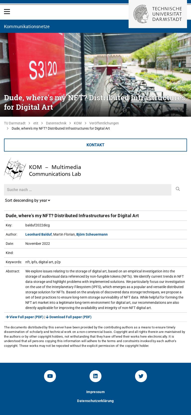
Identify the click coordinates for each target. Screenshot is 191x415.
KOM (78, 123)
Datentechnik (56, 123)
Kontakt (95, 145)
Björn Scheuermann (92, 234)
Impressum (95, 392)
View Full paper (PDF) (25, 317)
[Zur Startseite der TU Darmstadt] (158, 14)
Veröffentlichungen (104, 123)
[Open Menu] (7, 11)
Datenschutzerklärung (95, 401)
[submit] (177, 189)
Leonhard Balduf (38, 234)
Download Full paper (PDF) (69, 317)
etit (35, 123)
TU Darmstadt (15, 123)
